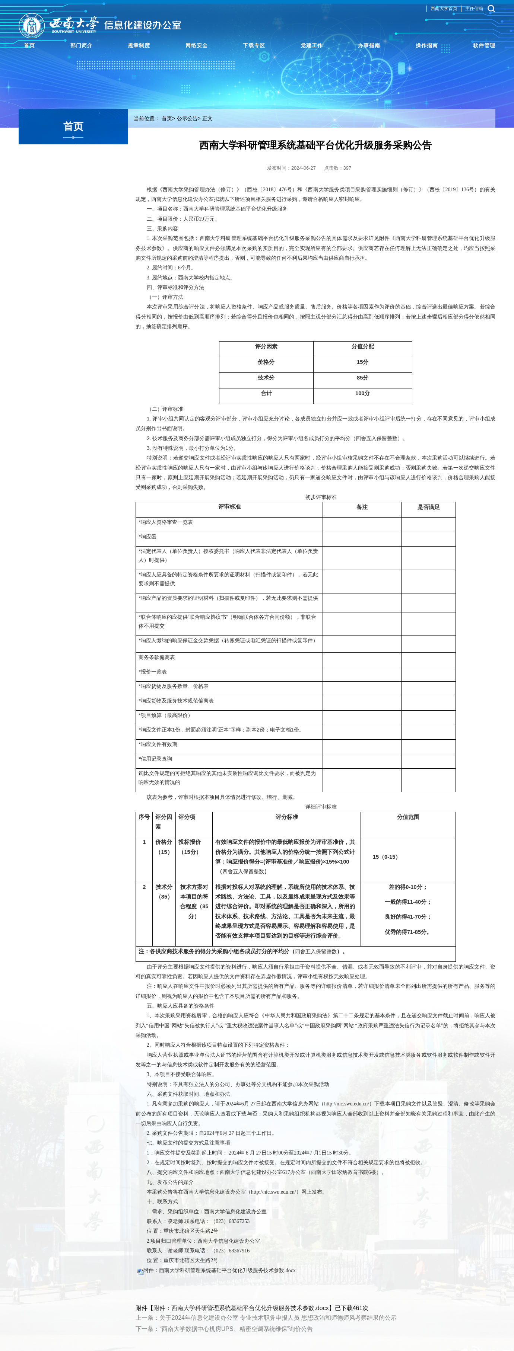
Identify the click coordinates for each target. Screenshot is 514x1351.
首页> (168, 118)
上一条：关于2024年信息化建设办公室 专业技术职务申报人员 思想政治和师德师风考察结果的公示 (266, 1318)
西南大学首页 (444, 11)
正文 (207, 118)
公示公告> (189, 118)
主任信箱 (474, 11)
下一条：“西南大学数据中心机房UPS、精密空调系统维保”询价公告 (224, 1329)
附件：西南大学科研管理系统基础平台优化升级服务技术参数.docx (219, 1270)
